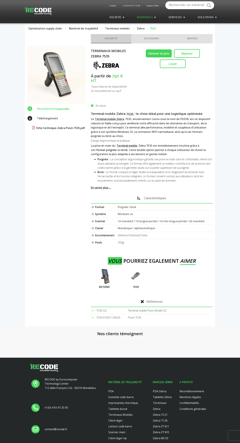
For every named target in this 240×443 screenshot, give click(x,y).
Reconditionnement (192, 369)
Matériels (145, 17)
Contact (113, 5)
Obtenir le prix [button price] (158, 53)
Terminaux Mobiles (120, 393)
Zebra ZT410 (161, 410)
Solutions (206, 17)
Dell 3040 (114, 428)
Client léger (115, 398)
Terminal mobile (126, 145)
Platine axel (115, 422)
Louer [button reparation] (173, 64)
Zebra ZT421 (161, 434)
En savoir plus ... (101, 187)
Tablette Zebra (162, 375)
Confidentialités (189, 381)
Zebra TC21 (160, 393)
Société (115, 17)
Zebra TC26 (160, 398)
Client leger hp (117, 416)
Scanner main (116, 410)
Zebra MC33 (160, 416)
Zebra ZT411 (161, 404)
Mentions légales (190, 375)
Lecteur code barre (120, 404)
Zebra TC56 (160, 422)
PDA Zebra (159, 369)
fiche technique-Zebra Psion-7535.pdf (58, 128)
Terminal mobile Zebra (109, 119)
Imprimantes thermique (123, 381)
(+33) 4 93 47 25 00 (131, 5)
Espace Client (153, 5)
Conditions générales (193, 387)
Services (175, 17)
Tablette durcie (117, 387)
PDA (111, 369)
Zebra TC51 (160, 428)
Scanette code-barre (121, 375)
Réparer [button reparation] (187, 53)
